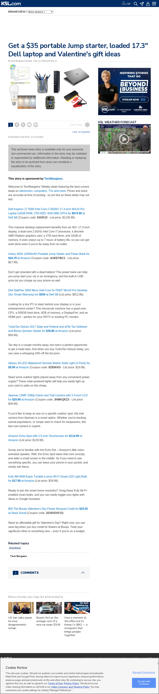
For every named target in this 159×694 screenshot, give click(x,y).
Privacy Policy (71, 683)
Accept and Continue (144, 683)
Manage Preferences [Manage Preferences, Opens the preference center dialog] (144, 672)
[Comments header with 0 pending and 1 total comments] (49, 573)
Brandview (16, 12)
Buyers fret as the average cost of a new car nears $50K (48, 621)
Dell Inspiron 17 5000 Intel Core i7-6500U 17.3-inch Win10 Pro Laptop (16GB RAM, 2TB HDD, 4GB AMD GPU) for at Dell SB (46, 213)
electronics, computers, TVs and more (42, 190)
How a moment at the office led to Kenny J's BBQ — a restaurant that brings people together (75, 626)
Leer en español (81, 132)
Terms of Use (55, 683)
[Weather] (126, 3)
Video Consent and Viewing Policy (70, 687)
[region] (79, 676)
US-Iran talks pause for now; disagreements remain (20, 623)
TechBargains (53, 178)
